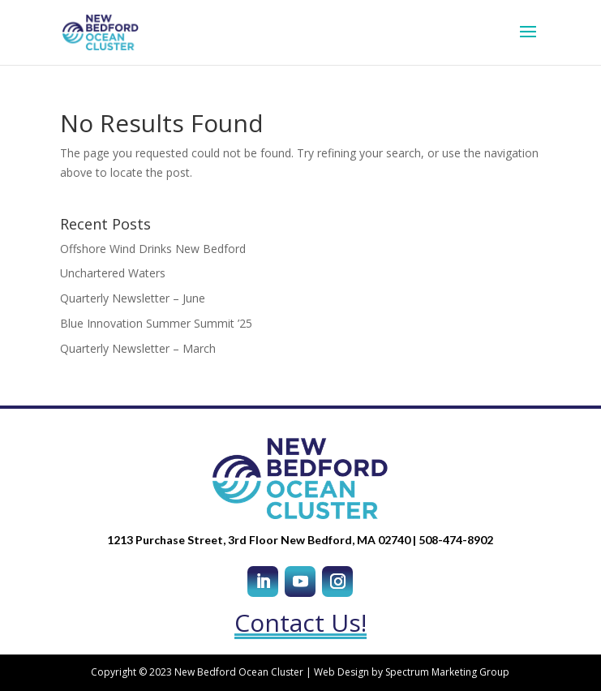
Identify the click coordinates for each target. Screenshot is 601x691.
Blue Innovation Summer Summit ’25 (156, 323)
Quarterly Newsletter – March (138, 348)
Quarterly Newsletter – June (132, 298)
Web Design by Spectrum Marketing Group (411, 672)
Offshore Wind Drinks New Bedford (153, 248)
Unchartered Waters (112, 273)
